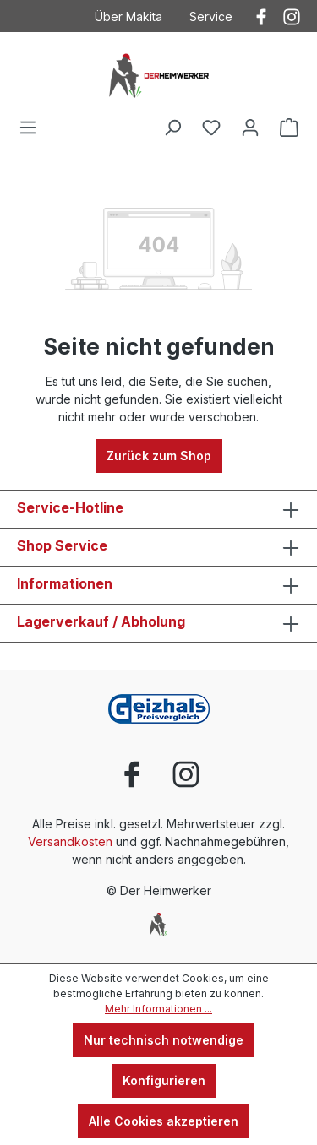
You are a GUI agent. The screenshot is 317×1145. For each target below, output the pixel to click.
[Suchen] (172, 127)
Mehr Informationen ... (158, 1008)
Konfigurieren (164, 1080)
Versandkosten (70, 841)
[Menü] (27, 127)
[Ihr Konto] (250, 127)
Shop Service (62, 545)
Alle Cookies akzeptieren (163, 1121)
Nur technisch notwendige (163, 1040)
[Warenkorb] (289, 127)
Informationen (64, 583)
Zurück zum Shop (159, 455)
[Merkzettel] (211, 127)
